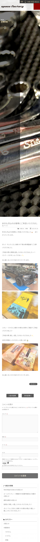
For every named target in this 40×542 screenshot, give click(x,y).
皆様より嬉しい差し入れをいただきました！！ (18, 504)
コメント (5, 414)
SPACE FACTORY (12, 6)
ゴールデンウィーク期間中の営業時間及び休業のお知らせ (20, 495)
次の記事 (27, 395)
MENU (37, 6)
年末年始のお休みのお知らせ (13, 490)
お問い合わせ (21, 1)
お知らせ (22, 228)
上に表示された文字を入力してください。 (12, 465)
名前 (4, 437)
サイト (3, 452)
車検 (26, 228)
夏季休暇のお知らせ (10, 500)
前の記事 (12, 395)
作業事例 (7, 528)
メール (4, 445)
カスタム (8, 532)
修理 (6, 540)
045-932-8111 (33, 1)
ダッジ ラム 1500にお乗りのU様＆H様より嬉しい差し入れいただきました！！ (19, 509)
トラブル (8, 536)
